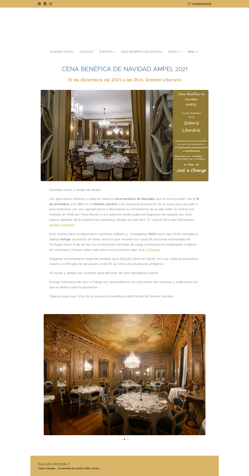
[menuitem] (63, 51)
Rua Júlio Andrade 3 (54, 464)
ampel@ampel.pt (201, 3)
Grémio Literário (61, 225)
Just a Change (149, 250)
